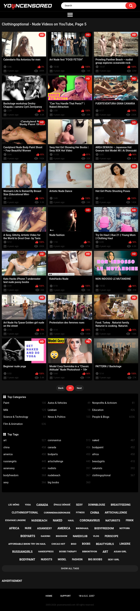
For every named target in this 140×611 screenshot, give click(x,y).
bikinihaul (82, 528)
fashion (77, 559)
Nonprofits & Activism (113, 402)
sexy (24, 482)
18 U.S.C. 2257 (87, 595)
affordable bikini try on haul (27, 544)
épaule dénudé (62, 504)
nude (28, 528)
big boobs (69, 482)
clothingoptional (113, 475)
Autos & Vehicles (69, 402)
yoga (28, 504)
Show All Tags (70, 568)
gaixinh (45, 536)
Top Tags (13, 434)
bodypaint (113, 447)
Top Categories (16, 397)
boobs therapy (68, 551)
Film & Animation (24, 424)
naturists (113, 468)
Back (61, 388)
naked (113, 440)
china (24, 447)
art (24, 440)
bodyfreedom (24, 475)
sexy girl (113, 559)
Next (79, 388)
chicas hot (58, 544)
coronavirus (69, 440)
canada (69, 447)
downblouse (96, 504)
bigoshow (61, 536)
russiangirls (24, 461)
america (24, 454)
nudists (69, 468)
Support (65, 595)
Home (49, 595)
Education (113, 410)
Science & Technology (24, 416)
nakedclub (80, 536)
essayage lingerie (15, 520)
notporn (124, 528)
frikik (130, 520)
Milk (24, 410)
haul (71, 520)
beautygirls (113, 461)
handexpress (46, 551)
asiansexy (24, 468)
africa (113, 454)
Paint (24, 402)
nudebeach (69, 475)
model (62, 559)
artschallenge (69, 461)
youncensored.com (66, 605)
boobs (86, 543)
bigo (73, 544)
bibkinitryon (89, 551)
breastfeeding (121, 504)
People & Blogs (113, 416)
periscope (111, 536)
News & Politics (69, 416)
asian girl (120, 551)
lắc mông (13, 504)
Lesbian (69, 410)
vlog (96, 536)
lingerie (124, 543)
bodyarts (69, 454)
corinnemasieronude (57, 512)
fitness (80, 512)
